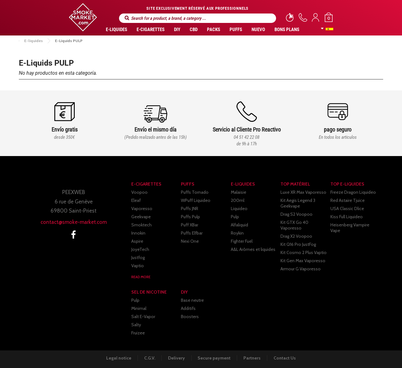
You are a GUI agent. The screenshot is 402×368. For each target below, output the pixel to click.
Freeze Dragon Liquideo (353, 192)
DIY (177, 29)
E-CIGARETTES (151, 29)
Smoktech (141, 225)
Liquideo (239, 208)
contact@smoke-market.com (74, 222)
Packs (213, 29)
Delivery (176, 358)
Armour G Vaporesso (300, 269)
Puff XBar (189, 225)
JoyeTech (140, 249)
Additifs (188, 308)
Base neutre (192, 300)
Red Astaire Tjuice (347, 200)
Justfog (138, 257)
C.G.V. (149, 358)
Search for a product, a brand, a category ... (127, 18)
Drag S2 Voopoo (296, 214)
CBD (194, 29)
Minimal (138, 308)
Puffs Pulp (190, 216)
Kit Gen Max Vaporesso (302, 260)
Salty (136, 324)
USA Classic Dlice (347, 208)
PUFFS (236, 29)
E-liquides (116, 29)
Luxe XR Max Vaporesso (303, 192)
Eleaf (136, 200)
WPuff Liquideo (195, 200)
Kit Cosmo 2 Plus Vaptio (303, 252)
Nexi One (190, 241)
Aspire (137, 241)
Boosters (190, 316)
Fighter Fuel (242, 241)
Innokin (138, 233)
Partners (252, 358)
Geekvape (141, 216)
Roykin (237, 233)
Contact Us (285, 358)
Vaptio (137, 265)
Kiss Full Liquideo (346, 216)
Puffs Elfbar (192, 233)
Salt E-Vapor (143, 316)
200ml (237, 200)
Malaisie (238, 192)
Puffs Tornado (195, 192)
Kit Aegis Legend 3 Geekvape (297, 203)
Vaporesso (141, 208)
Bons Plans (286, 29)
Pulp (235, 216)
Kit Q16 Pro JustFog (298, 244)
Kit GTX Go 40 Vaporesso (294, 225)
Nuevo (258, 29)
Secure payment (214, 358)
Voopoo (139, 192)
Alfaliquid (239, 225)
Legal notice (117, 358)
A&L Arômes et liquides (253, 249)
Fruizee (138, 333)
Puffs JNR (189, 208)
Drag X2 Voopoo (296, 236)
